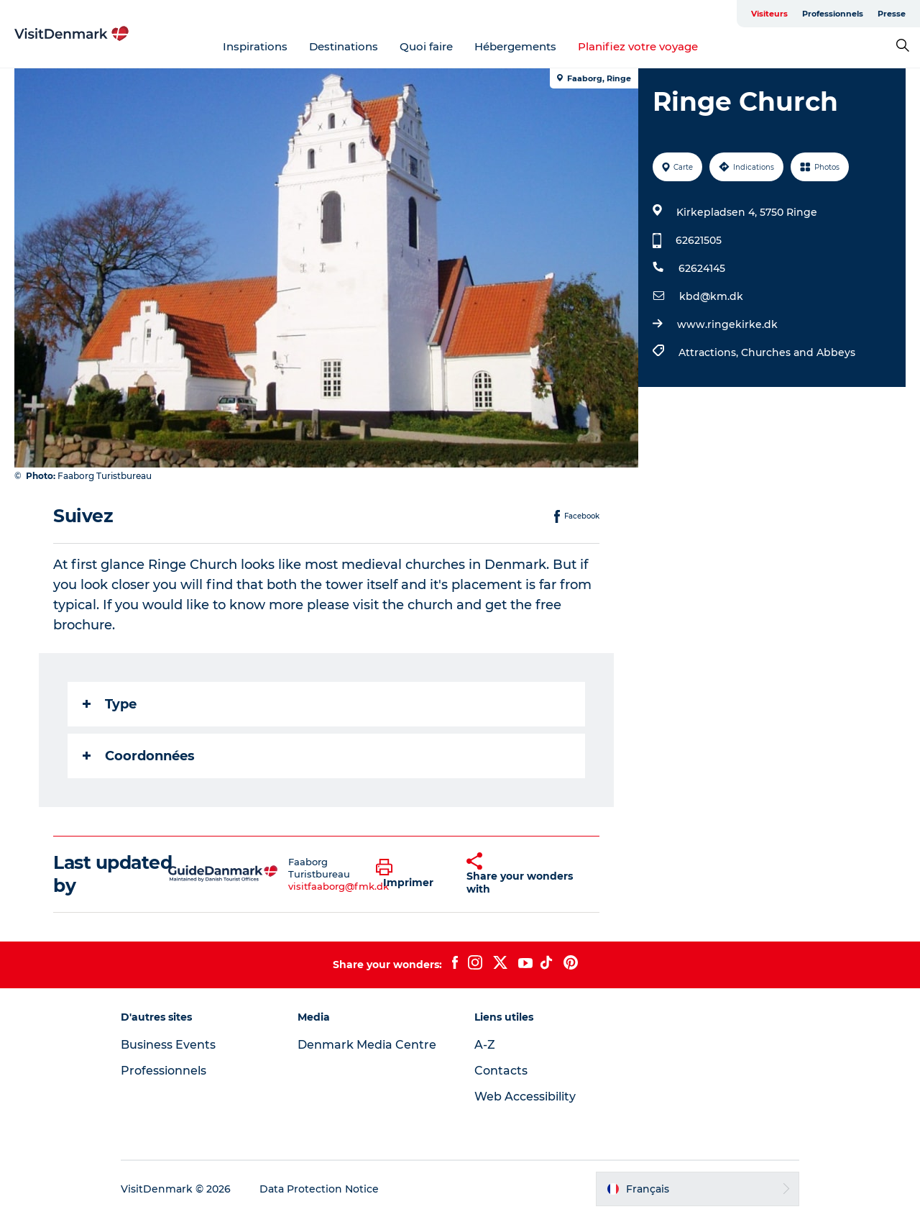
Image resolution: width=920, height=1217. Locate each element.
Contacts (501, 1070)
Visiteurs (769, 14)
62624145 (701, 268)
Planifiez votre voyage (638, 46)
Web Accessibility (525, 1096)
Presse (892, 14)
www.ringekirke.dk (727, 324)
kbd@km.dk (711, 296)
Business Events (168, 1045)
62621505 (699, 240)
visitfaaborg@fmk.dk (338, 886)
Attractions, (709, 352)
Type (110, 704)
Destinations (343, 46)
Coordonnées (139, 756)
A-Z (484, 1045)
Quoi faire (426, 46)
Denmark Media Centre (367, 1045)
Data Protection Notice (319, 1188)
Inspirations (255, 46)
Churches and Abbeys (798, 352)
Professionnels (832, 14)
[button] (411, 874)
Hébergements (515, 46)
